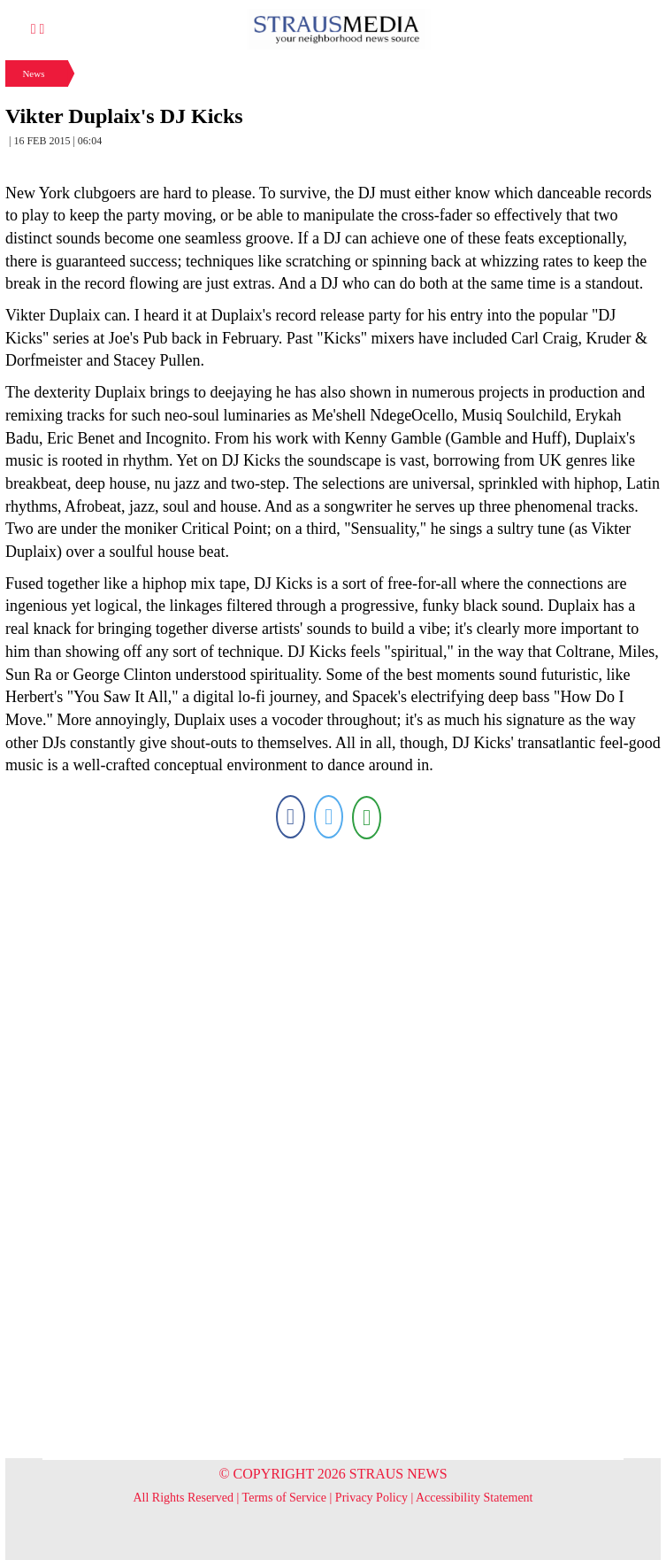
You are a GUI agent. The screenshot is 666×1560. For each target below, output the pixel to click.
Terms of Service (284, 1497)
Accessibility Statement (474, 1497)
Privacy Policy (371, 1497)
